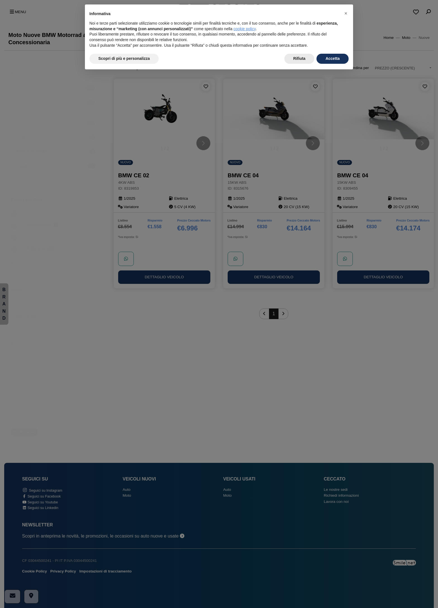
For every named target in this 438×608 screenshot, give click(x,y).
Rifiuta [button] (299, 58)
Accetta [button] (332, 58)
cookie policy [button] (245, 29)
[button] (345, 13)
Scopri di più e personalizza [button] (124, 58)
